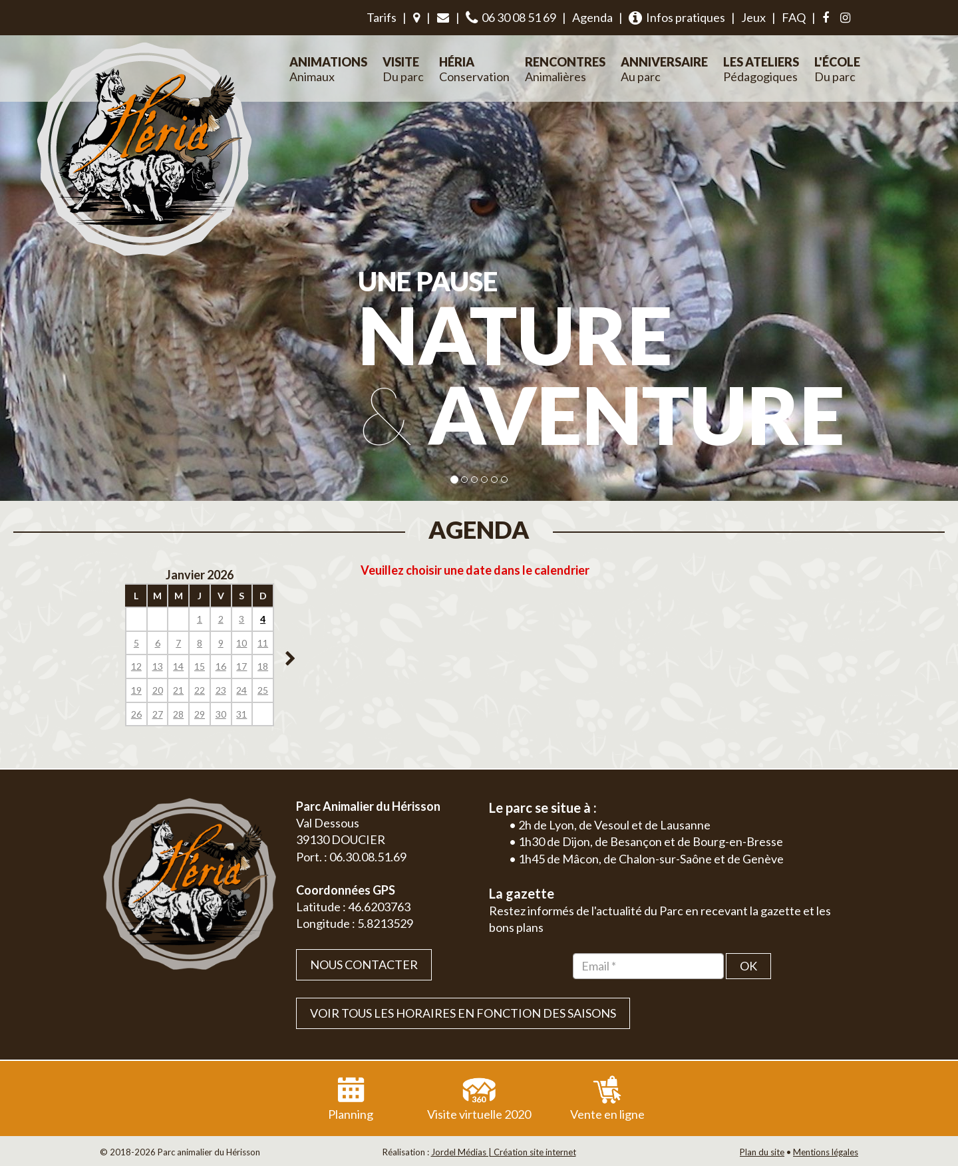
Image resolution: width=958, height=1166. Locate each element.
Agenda (592, 17)
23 (221, 690)
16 (221, 666)
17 (241, 666)
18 (262, 666)
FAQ (794, 17)
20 (157, 690)
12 (136, 666)
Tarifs (382, 17)
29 (199, 714)
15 (199, 666)
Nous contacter (364, 964)
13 (157, 666)
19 (136, 690)
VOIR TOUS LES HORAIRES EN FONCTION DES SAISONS (463, 1013)
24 (241, 690)
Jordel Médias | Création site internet (503, 1152)
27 (157, 714)
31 (241, 714)
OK (748, 965)
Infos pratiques (677, 17)
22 (199, 690)
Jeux (753, 17)
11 (262, 643)
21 (178, 690)
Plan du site (762, 1152)
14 (178, 666)
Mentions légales (825, 1152)
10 (241, 643)
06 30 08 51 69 (511, 17)
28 (178, 714)
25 (262, 690)
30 (221, 714)
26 (136, 714)
